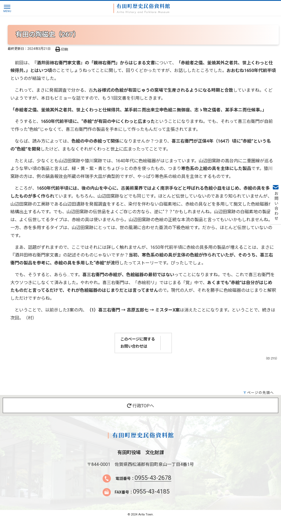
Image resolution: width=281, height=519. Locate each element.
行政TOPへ (140, 405)
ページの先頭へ (260, 393)
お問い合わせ (275, 206)
